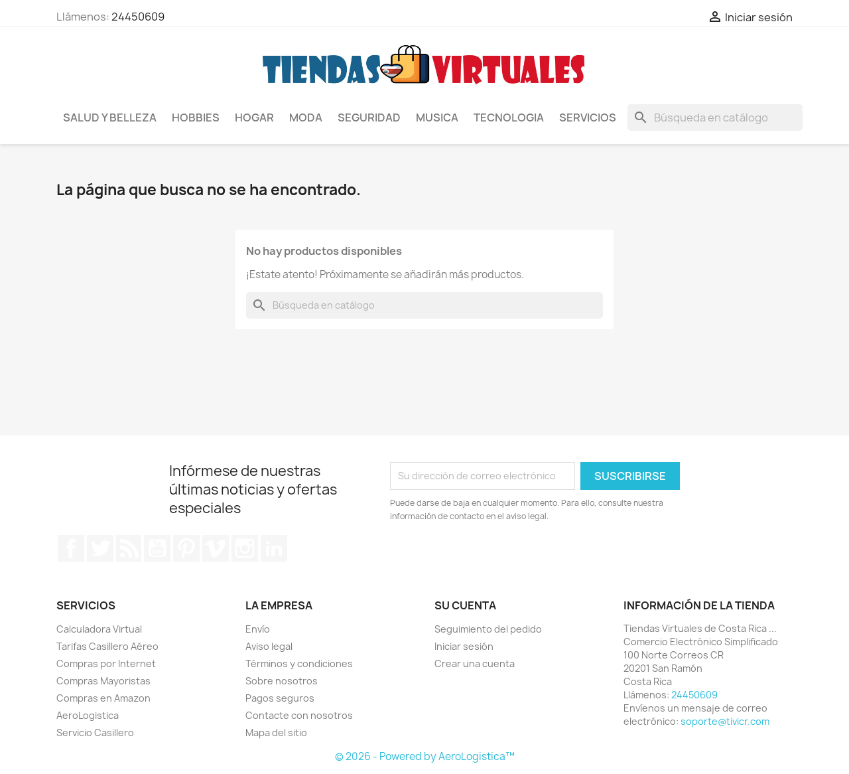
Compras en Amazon (103, 698)
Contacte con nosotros (299, 715)
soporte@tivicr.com (725, 721)
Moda (305, 117)
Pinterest (186, 548)
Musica (437, 117)
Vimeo (215, 548)
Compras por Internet (106, 663)
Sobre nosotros (281, 680)
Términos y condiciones (299, 663)
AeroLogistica (87, 715)
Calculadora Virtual (99, 629)
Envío (257, 629)
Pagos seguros (279, 698)
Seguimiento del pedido (488, 629)
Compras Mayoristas (103, 680)
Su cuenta (465, 605)
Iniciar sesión (463, 646)
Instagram (244, 548)
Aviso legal (269, 646)
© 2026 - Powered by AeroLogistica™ (425, 756)
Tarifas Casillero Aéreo (107, 646)
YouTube (157, 548)
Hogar (254, 117)
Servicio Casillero (95, 732)
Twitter (100, 548)
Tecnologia (509, 117)
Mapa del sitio (276, 732)
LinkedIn (274, 548)
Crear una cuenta (474, 663)
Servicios (587, 117)
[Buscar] (715, 117)
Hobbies (196, 117)
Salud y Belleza (110, 117)
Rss (128, 548)
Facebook (71, 548)
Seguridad (369, 117)
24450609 (137, 16)
